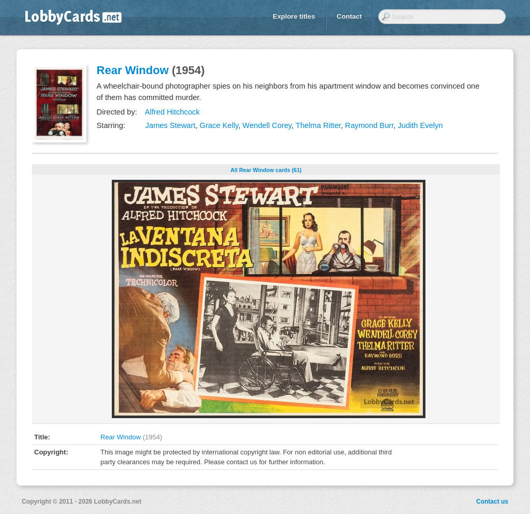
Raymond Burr (369, 125)
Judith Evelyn (420, 125)
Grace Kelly (219, 125)
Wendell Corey (267, 125)
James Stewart (170, 125)
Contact (349, 16)
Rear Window (133, 70)
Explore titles (294, 16)
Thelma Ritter (318, 125)
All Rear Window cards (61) (265, 170)
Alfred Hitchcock (172, 112)
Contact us (492, 501)
